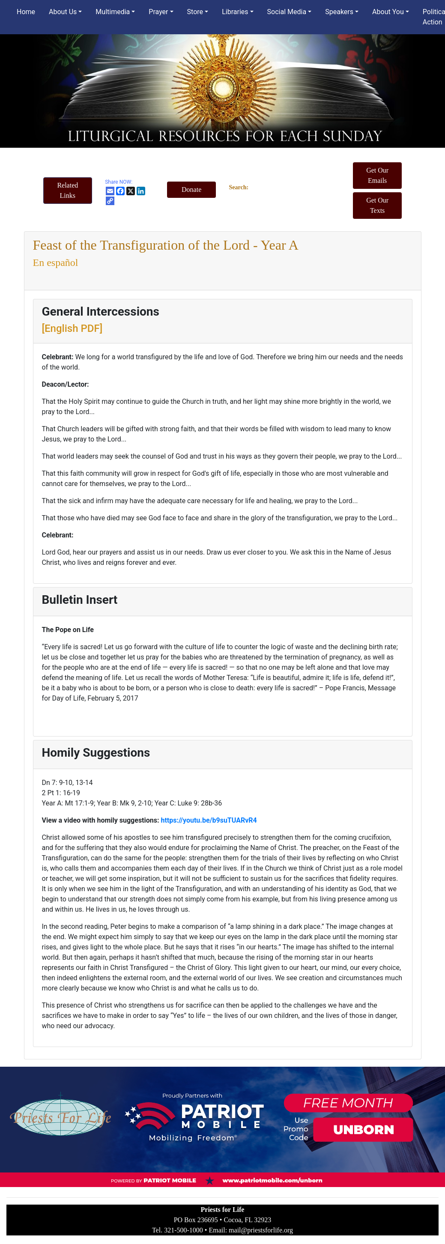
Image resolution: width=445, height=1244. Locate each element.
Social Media (287, 12)
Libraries (235, 12)
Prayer (158, 12)
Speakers (339, 12)
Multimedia (113, 12)
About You (388, 12)
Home (26, 12)
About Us (63, 12)
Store (195, 12)
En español (55, 262)
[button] (68, 190)
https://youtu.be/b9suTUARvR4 (209, 820)
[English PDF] (72, 328)
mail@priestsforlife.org (261, 1230)
